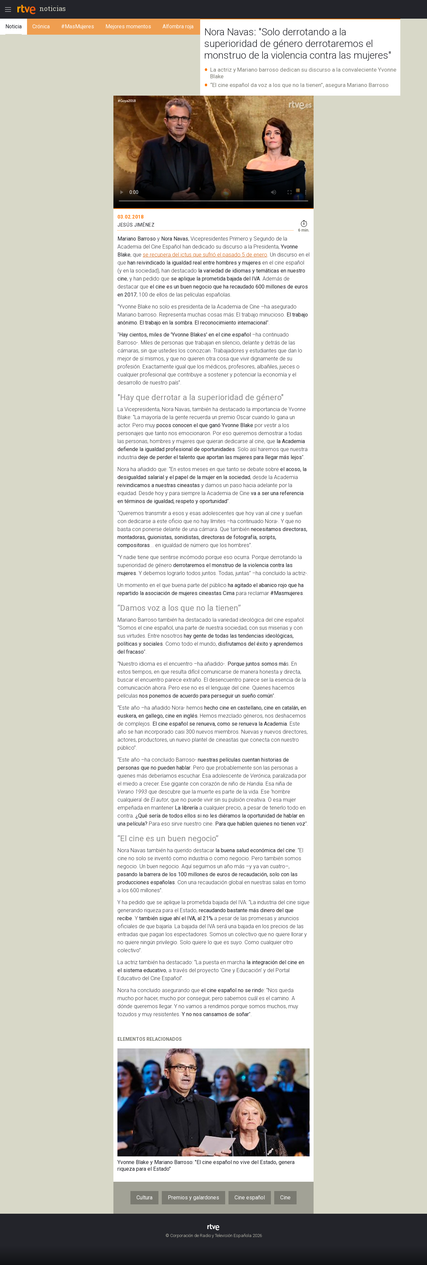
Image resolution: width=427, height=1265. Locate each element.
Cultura (144, 1197)
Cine (285, 1197)
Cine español (250, 1197)
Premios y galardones (193, 1197)
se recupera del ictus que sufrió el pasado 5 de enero (205, 255)
